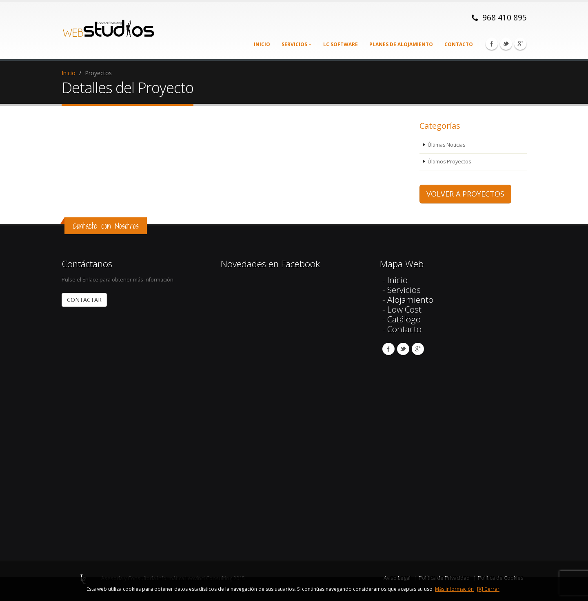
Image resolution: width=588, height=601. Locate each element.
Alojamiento (410, 299)
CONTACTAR (84, 300)
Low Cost (404, 309)
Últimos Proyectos (450, 161)
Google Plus (520, 44)
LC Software (340, 44)
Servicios (297, 44)
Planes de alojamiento (401, 44)
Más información (454, 588)
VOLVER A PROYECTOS (465, 194)
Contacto (458, 44)
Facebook (492, 44)
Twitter (506, 44)
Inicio (262, 44)
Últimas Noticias (447, 144)
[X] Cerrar (488, 588)
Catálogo (404, 319)
